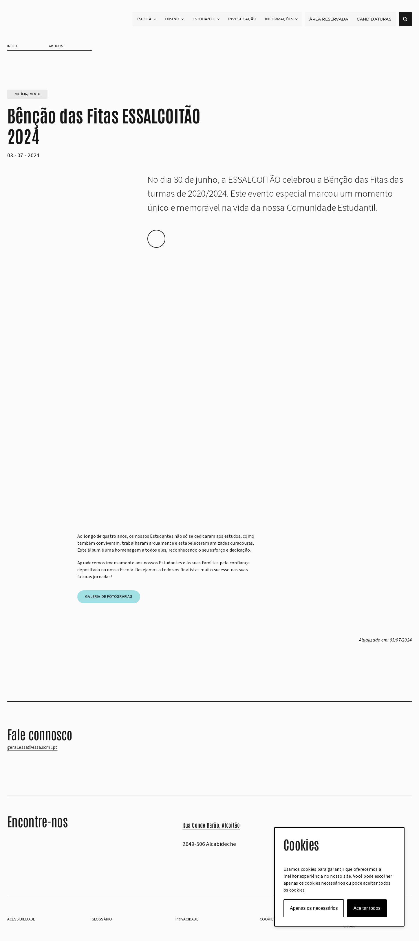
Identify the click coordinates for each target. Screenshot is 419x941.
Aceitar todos (366, 908)
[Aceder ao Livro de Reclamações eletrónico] (27, 868)
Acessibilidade (21, 919)
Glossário (102, 919)
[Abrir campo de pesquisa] (405, 19)
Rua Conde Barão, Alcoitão (211, 825)
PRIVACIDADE (186, 919)
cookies (297, 890)
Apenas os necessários (314, 908)
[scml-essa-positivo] (36, 20)
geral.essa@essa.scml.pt (32, 747)
